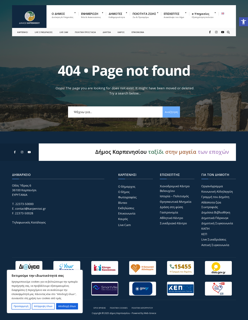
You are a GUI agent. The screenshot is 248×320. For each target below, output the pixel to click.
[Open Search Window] (228, 30)
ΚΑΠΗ (205, 229)
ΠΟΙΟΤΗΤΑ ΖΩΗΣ (144, 15)
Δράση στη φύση (171, 207)
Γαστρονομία (169, 212)
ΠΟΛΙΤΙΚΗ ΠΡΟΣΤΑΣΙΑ (85, 30)
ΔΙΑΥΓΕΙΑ (107, 30)
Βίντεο (122, 203)
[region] (45, 291)
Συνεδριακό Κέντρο (173, 223)
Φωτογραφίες (127, 197)
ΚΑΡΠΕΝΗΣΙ (22, 30)
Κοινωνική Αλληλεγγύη (217, 191)
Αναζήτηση (170, 112)
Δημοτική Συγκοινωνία (217, 223)
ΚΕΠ (204, 234)
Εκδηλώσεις (126, 208)
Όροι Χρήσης (99, 308)
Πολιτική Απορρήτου (142, 308)
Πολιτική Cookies (118, 308)
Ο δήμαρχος (126, 186)
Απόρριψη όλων (43, 306)
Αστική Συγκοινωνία (215, 245)
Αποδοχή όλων (67, 306)
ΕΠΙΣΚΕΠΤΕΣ (174, 15)
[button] (243, 21)
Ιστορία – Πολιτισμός (174, 196)
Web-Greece (150, 313)
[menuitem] (65, 14)
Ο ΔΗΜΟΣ (62, 15)
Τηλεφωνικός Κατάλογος (29, 222)
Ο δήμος (124, 192)
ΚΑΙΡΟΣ (121, 30)
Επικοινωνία (126, 213)
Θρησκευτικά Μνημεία (175, 202)
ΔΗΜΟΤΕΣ (117, 15)
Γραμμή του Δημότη (215, 197)
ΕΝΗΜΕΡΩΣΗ (91, 15)
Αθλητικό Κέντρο (171, 218)
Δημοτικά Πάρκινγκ (214, 218)
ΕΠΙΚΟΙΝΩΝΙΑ (138, 30)
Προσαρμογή (21, 306)
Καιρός (123, 219)
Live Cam (124, 225)
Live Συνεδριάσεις (213, 239)
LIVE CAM (64, 30)
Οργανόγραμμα (212, 186)
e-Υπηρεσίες (202, 15)
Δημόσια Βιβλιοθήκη (215, 212)
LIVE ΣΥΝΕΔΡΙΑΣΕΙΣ (44, 30)
